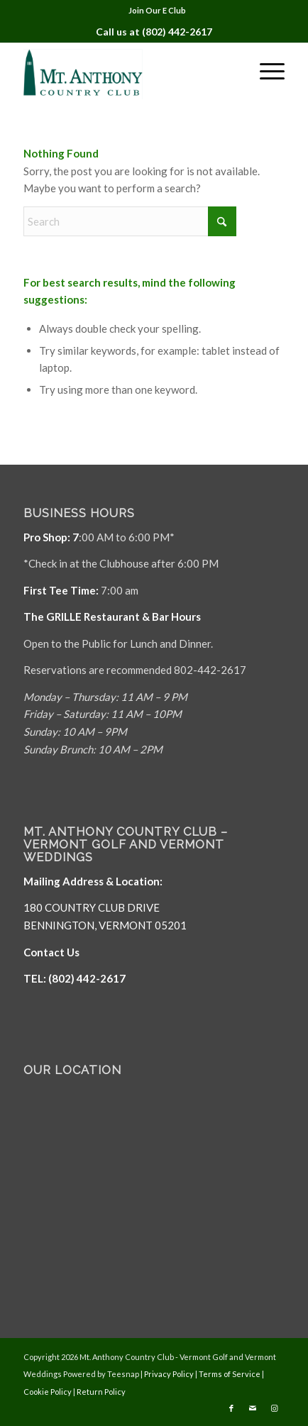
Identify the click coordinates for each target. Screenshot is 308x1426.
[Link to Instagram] (274, 1408)
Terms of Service (229, 1373)
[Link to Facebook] (231, 1408)
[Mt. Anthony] (128, 71)
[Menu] (265, 71)
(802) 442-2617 (177, 32)
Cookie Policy (47, 1391)
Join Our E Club (157, 10)
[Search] (129, 221)
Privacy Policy (169, 1373)
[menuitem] (157, 10)
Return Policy (101, 1391)
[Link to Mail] (252, 1408)
